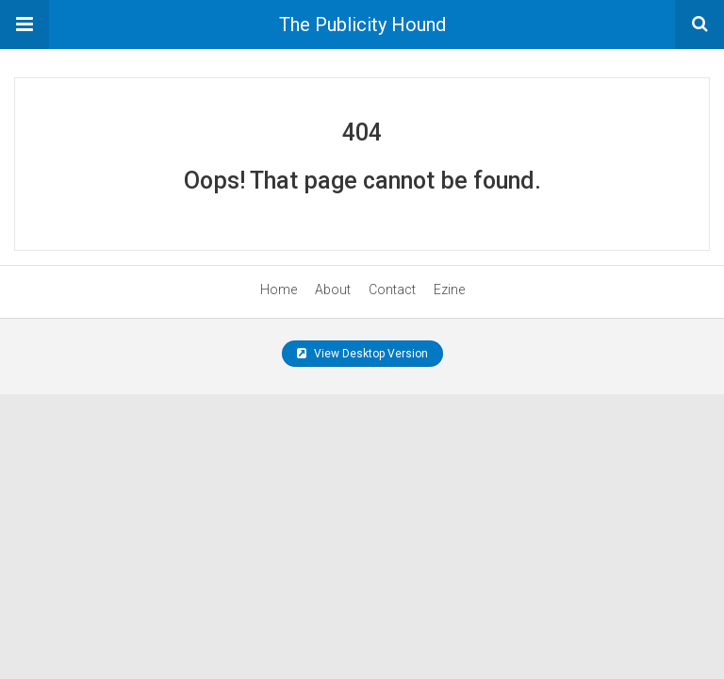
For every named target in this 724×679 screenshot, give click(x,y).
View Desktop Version (362, 353)
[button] (24, 24)
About (333, 289)
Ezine (449, 289)
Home (278, 289)
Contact (392, 289)
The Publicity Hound (362, 24)
